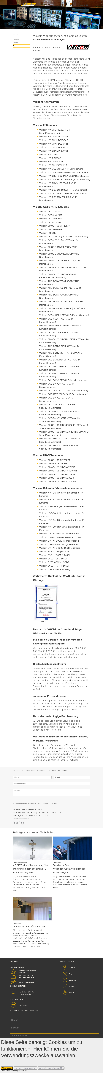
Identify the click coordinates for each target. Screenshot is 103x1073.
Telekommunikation (19, 46)
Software (15, 43)
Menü (84, 5)
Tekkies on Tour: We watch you (29, 926)
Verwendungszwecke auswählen (51, 1068)
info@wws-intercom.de (26, 982)
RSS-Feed (72, 992)
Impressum (22, 1071)
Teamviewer (23, 1005)
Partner (15, 34)
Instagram (72, 980)
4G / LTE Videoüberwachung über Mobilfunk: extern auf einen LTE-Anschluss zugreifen (31, 869)
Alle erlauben (7, 1068)
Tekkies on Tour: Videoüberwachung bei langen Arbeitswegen (69, 869)
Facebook (72, 967)
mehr (15, 890)
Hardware (16, 40)
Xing (70, 973)
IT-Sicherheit (24, 862)
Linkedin (72, 986)
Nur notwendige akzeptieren (25, 1068)
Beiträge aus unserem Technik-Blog (34, 832)
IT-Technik (19, 862)
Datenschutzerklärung (9, 1071)
